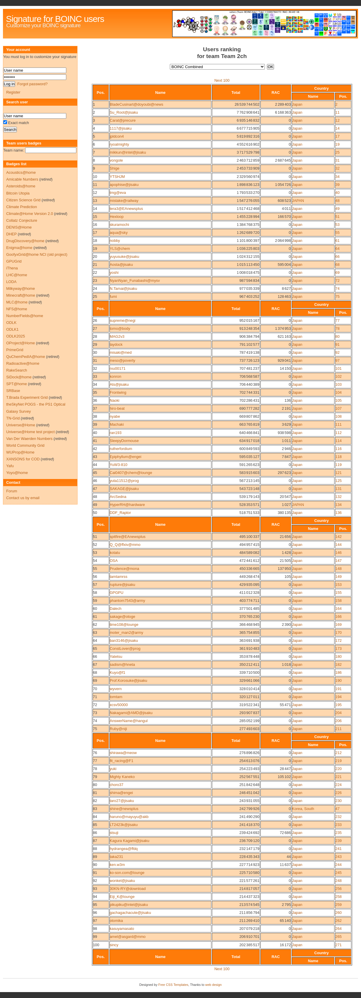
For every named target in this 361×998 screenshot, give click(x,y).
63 (95, 632)
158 (338, 600)
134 (338, 504)
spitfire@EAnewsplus (128, 536)
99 (95, 936)
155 (338, 592)
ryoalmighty (119, 144)
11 (337, 112)
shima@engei (121, 792)
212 (338, 752)
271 (338, 945)
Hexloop (117, 216)
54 (95, 560)
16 (95, 224)
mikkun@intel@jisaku (128, 152)
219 (338, 760)
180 (338, 656)
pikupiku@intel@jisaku (129, 904)
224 (338, 784)
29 (95, 344)
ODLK (11, 322)
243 (338, 856)
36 (95, 400)
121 (338, 472)
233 (338, 824)
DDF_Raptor (120, 512)
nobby (115, 240)
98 (95, 928)
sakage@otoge (122, 616)
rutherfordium (121, 448)
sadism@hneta (122, 664)
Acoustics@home (21, 172)
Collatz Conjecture (21, 220)
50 (95, 512)
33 (95, 376)
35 (95, 392)
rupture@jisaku (122, 584)
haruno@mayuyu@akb (129, 816)
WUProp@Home (20, 452)
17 (337, 136)
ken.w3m (117, 864)
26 (95, 320)
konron (115, 376)
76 (95, 752)
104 (338, 392)
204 (338, 713)
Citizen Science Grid (23, 200)
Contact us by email (22, 498)
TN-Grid (13, 418)
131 (338, 488)
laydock (116, 344)
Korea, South (303, 808)
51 (337, 216)
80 (337, 336)
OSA (114, 560)
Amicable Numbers (22, 179)
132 (338, 496)
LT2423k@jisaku (124, 824)
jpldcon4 (117, 136)
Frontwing (118, 392)
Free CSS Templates (173, 984)
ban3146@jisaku (124, 640)
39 (337, 184)
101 (338, 368)
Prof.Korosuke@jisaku (128, 680)
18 (95, 240)
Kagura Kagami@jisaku (129, 840)
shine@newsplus (124, 808)
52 (95, 544)
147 (338, 560)
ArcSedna (118, 496)
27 (95, 328)
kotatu (115, 552)
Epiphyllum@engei (125, 456)
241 (338, 848)
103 (338, 384)
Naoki (115, 400)
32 (337, 168)
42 (95, 448)
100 (96, 945)
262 (338, 920)
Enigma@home (19, 247)
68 (337, 264)
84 (95, 816)
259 (338, 904)
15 (95, 216)
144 (338, 544)
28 (95, 336)
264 (338, 928)
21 (95, 264)
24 (95, 288)
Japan (297, 104)
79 (95, 776)
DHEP (11, 234)
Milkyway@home (20, 288)
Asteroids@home (20, 186)
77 (337, 320)
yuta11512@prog (124, 480)
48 (337, 200)
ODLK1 (12, 329)
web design (213, 984)
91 (337, 344)
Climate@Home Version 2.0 (29, 213)
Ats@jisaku (119, 384)
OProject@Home (20, 343)
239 (338, 840)
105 (338, 400)
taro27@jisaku (122, 800)
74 (337, 288)
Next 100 (221, 80)
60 (95, 608)
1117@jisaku (121, 128)
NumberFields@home (24, 316)
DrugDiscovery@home (25, 241)
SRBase (13, 390)
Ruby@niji (118, 729)
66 (337, 256)
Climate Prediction (21, 207)
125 (338, 480)
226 (338, 792)
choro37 (116, 784)
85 (95, 824)
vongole (116, 160)
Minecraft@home (20, 295)
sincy (114, 945)
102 (338, 376)
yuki (113, 768)
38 (95, 416)
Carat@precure (123, 120)
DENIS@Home (19, 227)
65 (95, 648)
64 (337, 248)
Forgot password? (32, 84)
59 (95, 600)
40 (337, 192)
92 (337, 352)
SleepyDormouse (124, 440)
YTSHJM (117, 176)
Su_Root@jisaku (124, 112)
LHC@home (16, 275)
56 (95, 576)
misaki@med (121, 352)
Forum (11, 491)
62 (95, 624)
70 (95, 689)
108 (338, 416)
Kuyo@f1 (117, 672)
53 (337, 224)
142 (338, 536)
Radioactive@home (22, 363)
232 (338, 816)
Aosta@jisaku (121, 264)
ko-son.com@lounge (127, 872)
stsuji (114, 832)
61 (337, 240)
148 (338, 568)
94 (95, 896)
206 (338, 721)
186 (338, 672)
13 (95, 200)
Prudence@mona (124, 568)
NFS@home (16, 309)
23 (95, 280)
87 (95, 840)
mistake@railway (124, 200)
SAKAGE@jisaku (124, 488)
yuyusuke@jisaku (124, 256)
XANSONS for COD (23, 459)
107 (338, 408)
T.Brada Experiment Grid (27, 397)
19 (337, 144)
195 (338, 705)
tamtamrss (119, 576)
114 (338, 440)
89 (95, 856)
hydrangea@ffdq (124, 848)
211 (338, 729)
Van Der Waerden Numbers (29, 438)
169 (338, 624)
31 (337, 160)
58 (95, 592)
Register (13, 92)
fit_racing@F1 (121, 760)
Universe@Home (20, 425)
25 (337, 152)
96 (95, 912)
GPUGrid (14, 261)
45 (95, 472)
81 (95, 792)
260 (338, 912)
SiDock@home (19, 377)
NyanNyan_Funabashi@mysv (135, 280)
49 (337, 208)
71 (95, 697)
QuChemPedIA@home (25, 356)
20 (95, 256)
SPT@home (16, 384)
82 (95, 800)
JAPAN (298, 200)
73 (95, 713)
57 (95, 584)
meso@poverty (122, 360)
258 (338, 896)
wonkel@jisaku (122, 880)
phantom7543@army (127, 600)
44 (95, 464)
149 (338, 576)
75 (337, 296)
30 (95, 352)
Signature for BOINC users (55, 19)
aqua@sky (119, 232)
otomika (116, 920)
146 (338, 552)
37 (95, 408)
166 (338, 616)
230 (338, 800)
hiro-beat (117, 408)
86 (95, 832)
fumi (113, 296)
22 (95, 272)
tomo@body (120, 328)
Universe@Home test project (30, 432)
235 (338, 832)
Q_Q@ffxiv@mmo (125, 544)
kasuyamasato (122, 928)
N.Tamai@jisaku (123, 288)
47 (95, 488)
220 (338, 768)
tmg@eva (118, 192)
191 (338, 689)
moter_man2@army (126, 632)
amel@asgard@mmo (128, 936)
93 (95, 888)
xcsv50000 (119, 705)
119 (338, 464)
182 (338, 664)
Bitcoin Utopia (18, 193)
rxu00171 (117, 368)
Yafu (10, 466)
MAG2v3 (117, 336)
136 (338, 512)
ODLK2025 (15, 336)
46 (95, 480)
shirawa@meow (123, 752)
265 (338, 936)
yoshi (114, 272)
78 (337, 328)
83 (95, 808)
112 (338, 432)
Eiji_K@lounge (122, 896)
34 (337, 176)
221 (338, 776)
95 (95, 904)
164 (338, 608)
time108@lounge (124, 624)
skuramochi (119, 224)
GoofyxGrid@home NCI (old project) (36, 254)
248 (338, 880)
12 (337, 120)
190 (338, 680)
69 (337, 272)
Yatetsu (116, 656)
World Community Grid (25, 445)
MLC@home (17, 302)
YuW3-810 (119, 464)
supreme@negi (123, 320)
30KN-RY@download (128, 888)
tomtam (116, 697)
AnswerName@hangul (129, 721)
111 (338, 424)
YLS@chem (120, 248)
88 (95, 848)
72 (337, 280)
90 (95, 864)
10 (95, 176)
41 (95, 440)
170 (338, 632)
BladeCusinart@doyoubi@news (136, 104)
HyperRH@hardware (127, 504)
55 (337, 232)
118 (338, 456)
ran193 (116, 432)
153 (338, 584)
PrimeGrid (14, 350)
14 (337, 128)
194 (338, 697)
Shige (115, 168)
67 (95, 664)
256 (338, 888)
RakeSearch (16, 370)
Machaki (117, 424)
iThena (12, 268)
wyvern (116, 689)
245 (338, 872)
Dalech (116, 608)
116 (338, 448)
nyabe (115, 416)
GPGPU (116, 592)
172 (338, 640)
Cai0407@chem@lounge (131, 472)
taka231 (116, 856)
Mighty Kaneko (122, 776)
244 (338, 864)
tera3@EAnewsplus (126, 208)
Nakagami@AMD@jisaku (131, 713)
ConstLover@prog (125, 648)
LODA (11, 281)
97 (337, 360)
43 (95, 456)
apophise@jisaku (124, 184)
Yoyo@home (17, 472)
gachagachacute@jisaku (130, 912)
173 (338, 648)
